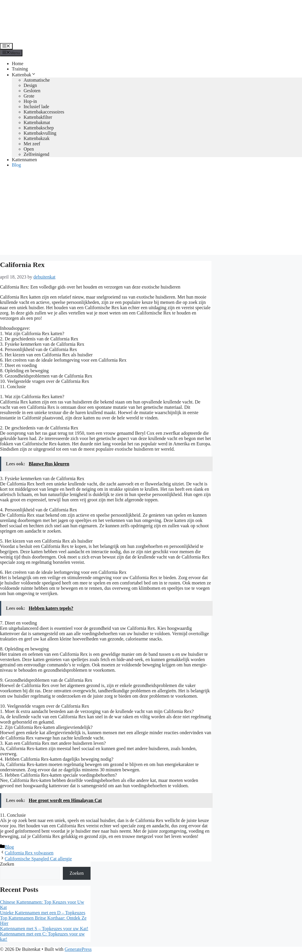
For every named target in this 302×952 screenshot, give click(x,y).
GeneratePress (78, 949)
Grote (29, 95)
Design (30, 85)
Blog (16, 164)
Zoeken (7, 864)
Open (29, 148)
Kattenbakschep (39, 127)
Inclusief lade (36, 106)
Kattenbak (24, 74)
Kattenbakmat (37, 122)
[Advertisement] (151, 213)
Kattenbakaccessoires (44, 111)
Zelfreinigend (36, 154)
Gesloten (32, 90)
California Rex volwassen (29, 852)
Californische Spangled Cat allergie (38, 858)
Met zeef (32, 143)
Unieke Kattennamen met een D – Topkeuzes (42, 912)
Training (20, 68)
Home (17, 63)
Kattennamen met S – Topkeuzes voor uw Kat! (44, 928)
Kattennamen (24, 159)
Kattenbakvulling (40, 133)
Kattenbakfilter (38, 117)
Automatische (37, 80)
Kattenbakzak (37, 138)
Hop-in (30, 101)
